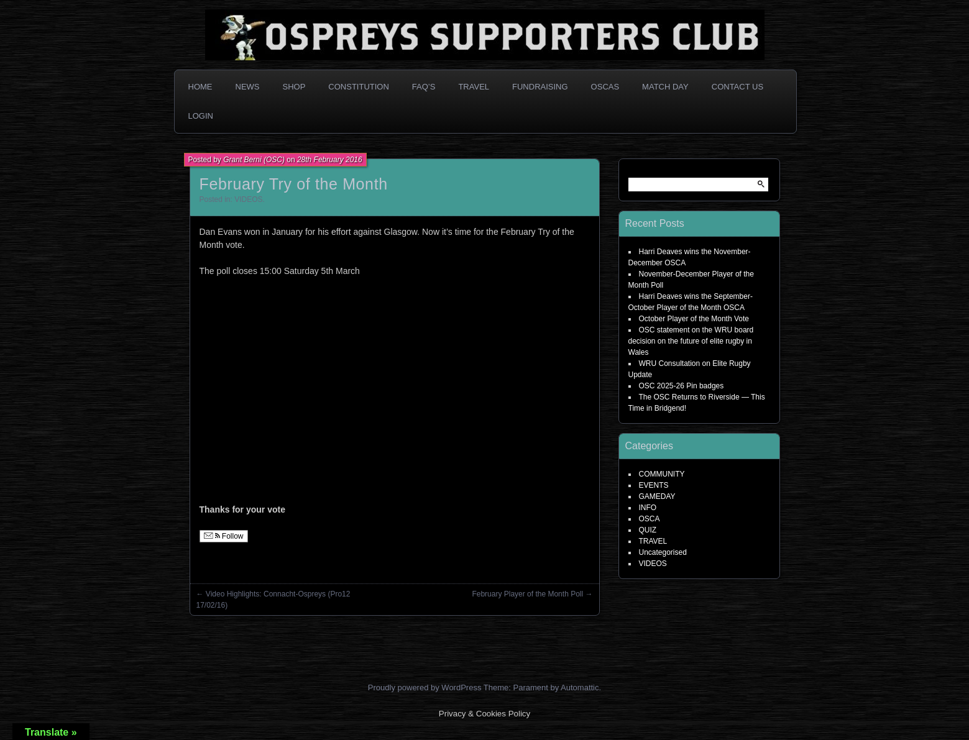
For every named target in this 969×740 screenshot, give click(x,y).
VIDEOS (248, 199)
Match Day (665, 86)
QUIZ (648, 530)
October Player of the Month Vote (694, 318)
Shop (294, 86)
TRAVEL (653, 541)
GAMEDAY (657, 496)
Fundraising (540, 86)
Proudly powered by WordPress (425, 687)
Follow (224, 536)
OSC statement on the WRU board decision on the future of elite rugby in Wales (691, 341)
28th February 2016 (329, 159)
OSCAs (605, 86)
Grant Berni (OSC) (254, 159)
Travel (473, 86)
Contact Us (737, 86)
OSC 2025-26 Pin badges (681, 385)
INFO (648, 507)
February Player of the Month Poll (527, 594)
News (248, 86)
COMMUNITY (662, 474)
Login (200, 116)
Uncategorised (663, 552)
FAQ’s (424, 86)
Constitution (358, 86)
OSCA (649, 518)
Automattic (580, 687)
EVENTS (654, 485)
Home (200, 86)
